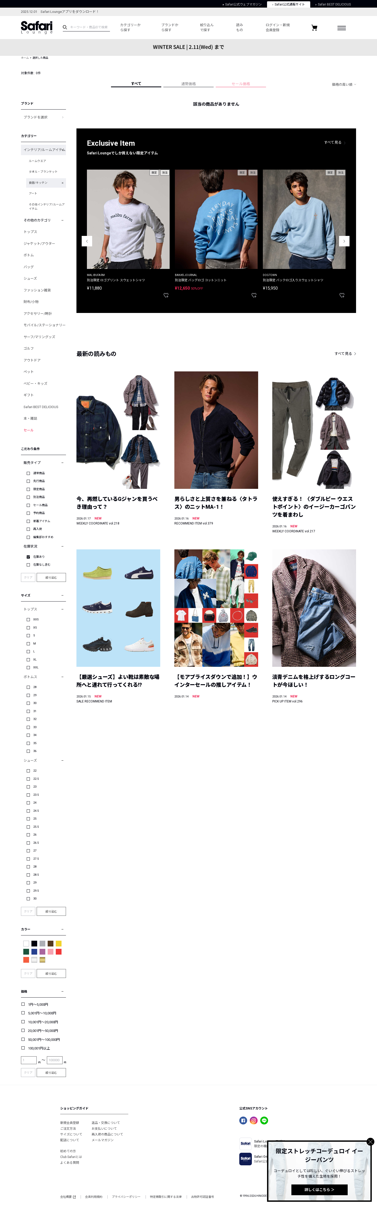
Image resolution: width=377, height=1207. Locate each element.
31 (34, 711)
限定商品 (39, 489)
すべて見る (333, 142)
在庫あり (39, 557)
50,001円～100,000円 (44, 1040)
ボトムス (30, 677)
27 (34, 850)
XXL (35, 667)
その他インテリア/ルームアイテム (47, 207)
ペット (29, 372)
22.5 (36, 779)
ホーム (25, 57)
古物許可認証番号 (202, 1197)
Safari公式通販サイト (288, 4)
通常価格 (188, 84)
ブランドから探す (166, 27)
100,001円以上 (39, 1048)
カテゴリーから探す (129, 27)
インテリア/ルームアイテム (44, 150)
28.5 (36, 874)
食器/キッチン (38, 183)
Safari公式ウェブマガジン (242, 4)
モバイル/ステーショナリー (45, 325)
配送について (69, 1140)
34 (34, 735)
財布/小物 (31, 302)
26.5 (36, 843)
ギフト (29, 395)
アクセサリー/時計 (38, 314)
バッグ (29, 267)
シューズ (30, 278)
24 (34, 802)
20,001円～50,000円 (43, 1031)
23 (34, 786)
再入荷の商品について (107, 1134)
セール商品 (40, 505)
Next (344, 241)
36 (34, 751)
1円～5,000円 (38, 1004)
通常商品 (39, 473)
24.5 (36, 811)
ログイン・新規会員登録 (272, 27)
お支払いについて (104, 1128)
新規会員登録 (69, 1123)
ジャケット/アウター (39, 244)
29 (34, 695)
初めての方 (68, 1151)
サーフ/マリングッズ (39, 337)
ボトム (29, 255)
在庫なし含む (42, 564)
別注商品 (39, 497)
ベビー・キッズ (35, 384)
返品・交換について (106, 1123)
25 (34, 818)
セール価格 (241, 84)
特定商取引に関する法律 (166, 1197)
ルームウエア (37, 161)
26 (34, 834)
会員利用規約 (93, 1197)
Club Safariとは (71, 1157)
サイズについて (71, 1134)
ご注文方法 (68, 1128)
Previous (87, 241)
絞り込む (51, 577)
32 (34, 719)
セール (29, 430)
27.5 (36, 858)
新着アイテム (41, 521)
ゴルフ (29, 348)
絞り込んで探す (203, 27)
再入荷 (37, 529)
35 (34, 743)
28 (34, 687)
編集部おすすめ (43, 537)
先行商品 (39, 481)
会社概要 (68, 1197)
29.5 (36, 890)
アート (33, 193)
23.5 (36, 795)
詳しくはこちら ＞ (319, 1190)
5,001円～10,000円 (42, 1013)
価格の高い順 (342, 84)
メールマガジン (103, 1140)
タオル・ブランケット (43, 172)
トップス (30, 232)
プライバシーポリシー (126, 1197)
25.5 (36, 827)
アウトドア (32, 360)
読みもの (235, 27)
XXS (36, 619)
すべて (136, 84)
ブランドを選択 (35, 117)
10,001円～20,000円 (43, 1022)
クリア (28, 577)
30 (34, 703)
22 (34, 770)
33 (34, 727)
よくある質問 (69, 1163)
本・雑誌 (30, 418)
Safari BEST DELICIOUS (333, 4)
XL (35, 659)
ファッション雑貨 (37, 290)
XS (35, 627)
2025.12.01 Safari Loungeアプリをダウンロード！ (60, 12)
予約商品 (39, 513)
